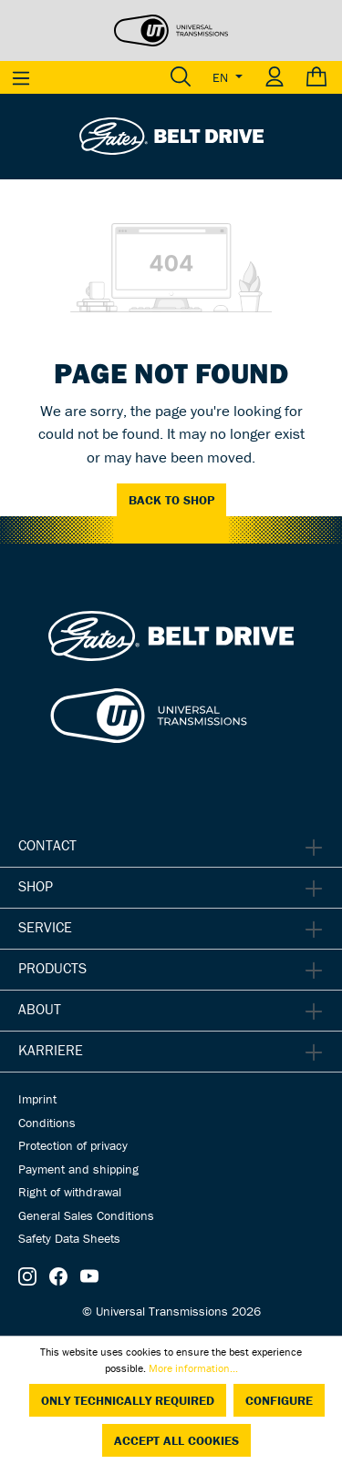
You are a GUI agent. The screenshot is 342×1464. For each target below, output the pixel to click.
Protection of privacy (73, 1145)
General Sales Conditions (86, 1215)
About (39, 1009)
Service (45, 927)
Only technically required (127, 1400)
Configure (279, 1400)
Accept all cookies (176, 1440)
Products (52, 968)
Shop (35, 886)
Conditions (47, 1122)
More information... (193, 1368)
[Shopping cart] (318, 77)
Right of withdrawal (69, 1192)
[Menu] (21, 77)
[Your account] (274, 77)
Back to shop (171, 500)
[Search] (181, 77)
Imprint (37, 1099)
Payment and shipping (78, 1169)
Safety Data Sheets (69, 1238)
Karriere (50, 1050)
